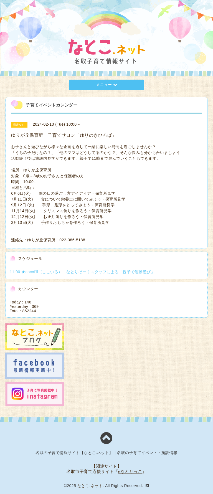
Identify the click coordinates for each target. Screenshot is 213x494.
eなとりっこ (130, 471)
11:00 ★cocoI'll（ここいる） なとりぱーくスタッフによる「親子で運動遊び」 (82, 272)
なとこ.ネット (90, 485)
